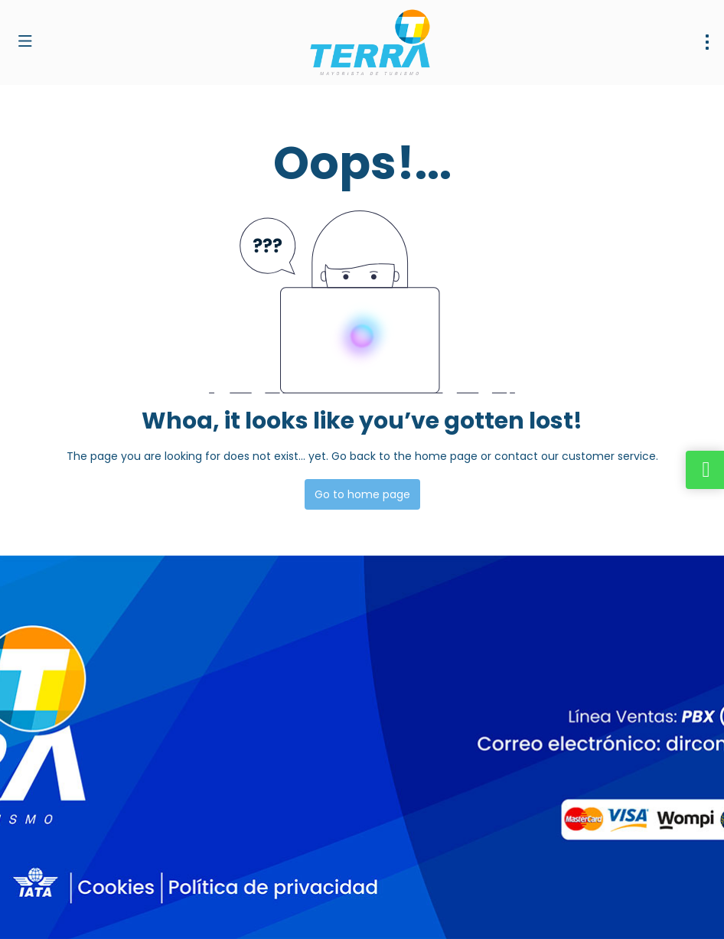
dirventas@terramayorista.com (97, 770)
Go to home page (362, 494)
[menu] (707, 42)
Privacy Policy (320, 908)
